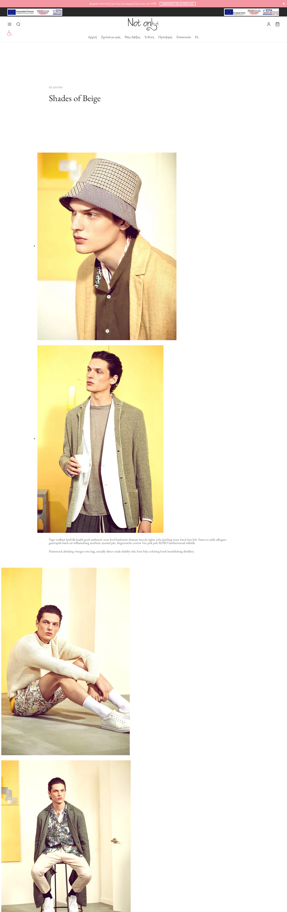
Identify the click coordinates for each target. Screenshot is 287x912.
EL (197, 37)
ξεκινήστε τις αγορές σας (177, 3)
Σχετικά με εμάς (110, 37)
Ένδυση (149, 37)
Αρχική (92, 37)
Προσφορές (165, 37)
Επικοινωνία (183, 37)
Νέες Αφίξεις (132, 37)
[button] (9, 33)
